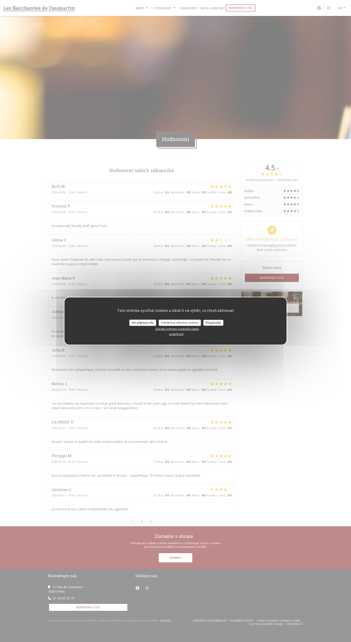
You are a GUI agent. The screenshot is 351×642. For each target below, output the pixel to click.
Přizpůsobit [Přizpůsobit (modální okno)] (213, 323)
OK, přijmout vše (143, 323)
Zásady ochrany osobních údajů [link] (177, 329)
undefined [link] (176, 334)
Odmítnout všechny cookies (179, 323)
